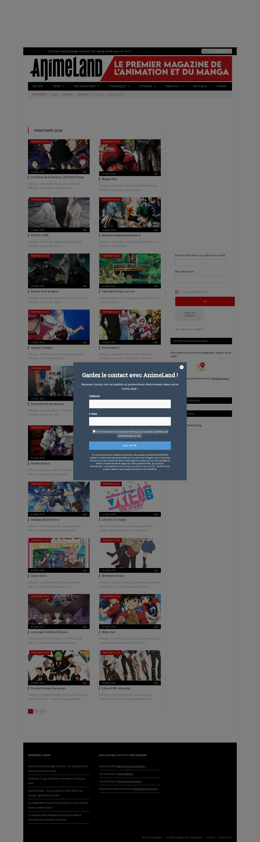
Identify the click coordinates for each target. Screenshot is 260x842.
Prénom (94, 396)
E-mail (93, 414)
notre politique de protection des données (136, 466)
